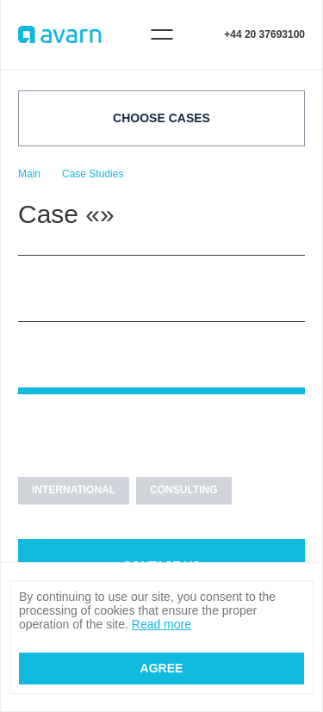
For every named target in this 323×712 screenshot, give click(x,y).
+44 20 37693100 (264, 34)
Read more (161, 624)
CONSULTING (183, 490)
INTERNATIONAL (73, 490)
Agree (161, 668)
